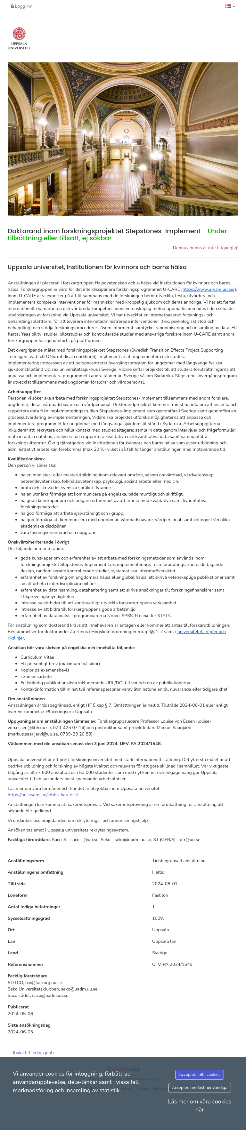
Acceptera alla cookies (199, 1075)
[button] (230, 6)
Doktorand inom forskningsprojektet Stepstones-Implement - (117, 234)
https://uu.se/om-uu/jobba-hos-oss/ (43, 795)
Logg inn (21, 6)
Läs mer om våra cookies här (199, 1106)
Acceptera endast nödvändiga (199, 1088)
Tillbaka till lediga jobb (31, 1053)
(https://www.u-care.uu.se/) (208, 289)
